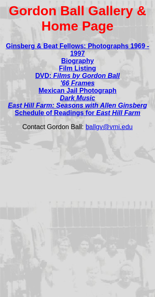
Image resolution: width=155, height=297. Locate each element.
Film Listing (77, 68)
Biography (77, 60)
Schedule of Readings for (77, 112)
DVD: (77, 75)
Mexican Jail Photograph (77, 90)
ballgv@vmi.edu (109, 126)
